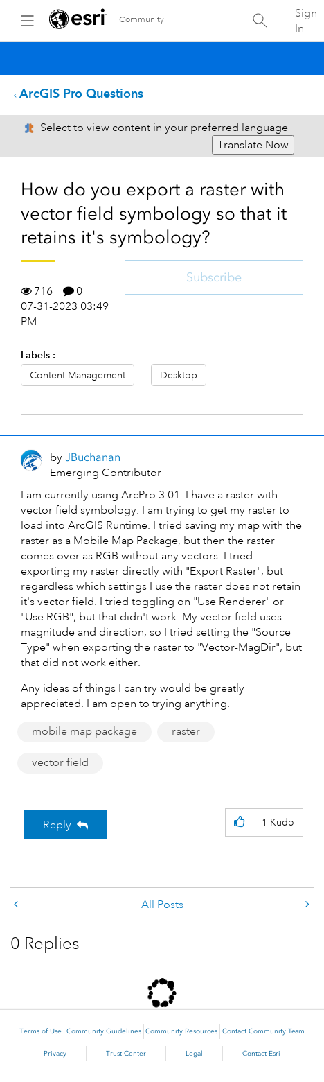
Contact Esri (261, 1053)
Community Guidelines (103, 1031)
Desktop (178, 375)
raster (186, 731)
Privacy (55, 1053)
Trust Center (126, 1053)
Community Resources (181, 1031)
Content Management (77, 375)
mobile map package (84, 731)
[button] (239, 822)
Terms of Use (40, 1031)
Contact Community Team (263, 1031)
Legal (194, 1053)
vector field (60, 762)
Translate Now (253, 145)
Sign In (306, 20)
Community (141, 20)
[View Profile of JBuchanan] (92, 457)
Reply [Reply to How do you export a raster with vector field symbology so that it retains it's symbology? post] (57, 825)
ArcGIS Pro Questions (81, 93)
